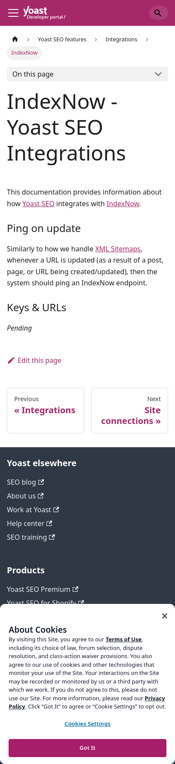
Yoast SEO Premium (42, 589)
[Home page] (15, 39)
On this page (33, 74)
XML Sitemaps (118, 249)
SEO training (31, 537)
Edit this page (34, 360)
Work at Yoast (33, 509)
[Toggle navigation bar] (13, 12)
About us (25, 496)
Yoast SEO (38, 203)
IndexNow (123, 203)
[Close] (164, 615)
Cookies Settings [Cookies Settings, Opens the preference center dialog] (87, 723)
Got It (87, 748)
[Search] (158, 13)
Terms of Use (123, 639)
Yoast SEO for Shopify (45, 603)
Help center (29, 523)
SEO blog (25, 482)
